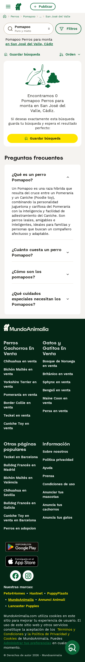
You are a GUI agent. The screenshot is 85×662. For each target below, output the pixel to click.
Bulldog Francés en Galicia (20, 505)
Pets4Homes (14, 593)
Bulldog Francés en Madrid (20, 467)
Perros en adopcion (20, 528)
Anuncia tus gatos (57, 517)
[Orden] (70, 54)
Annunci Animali (51, 600)
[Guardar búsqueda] (72, 647)
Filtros (68, 28)
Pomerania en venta (20, 395)
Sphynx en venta (56, 382)
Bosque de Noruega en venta (59, 363)
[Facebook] (15, 575)
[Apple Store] (22, 561)
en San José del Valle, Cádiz (29, 44)
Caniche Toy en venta (16, 426)
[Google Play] (21, 546)
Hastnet (36, 593)
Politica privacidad (58, 460)
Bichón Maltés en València (18, 480)
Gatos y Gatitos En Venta (54, 348)
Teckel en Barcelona (21, 457)
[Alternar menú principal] (8, 6)
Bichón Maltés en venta (18, 371)
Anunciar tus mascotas (53, 494)
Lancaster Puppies (23, 606)
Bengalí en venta (56, 390)
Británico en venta (58, 374)
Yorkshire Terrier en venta (20, 384)
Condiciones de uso (59, 484)
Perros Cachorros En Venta (19, 348)
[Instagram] (28, 575)
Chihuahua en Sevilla (15, 492)
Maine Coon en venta (55, 400)
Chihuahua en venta (20, 361)
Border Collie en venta (17, 405)
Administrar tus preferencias (27, 643)
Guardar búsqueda (22, 54)
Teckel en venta (17, 415)
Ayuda (48, 468)
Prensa (48, 476)
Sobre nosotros (55, 452)
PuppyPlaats (57, 593)
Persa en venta (55, 411)
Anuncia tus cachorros (52, 507)
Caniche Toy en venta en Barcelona (20, 518)
